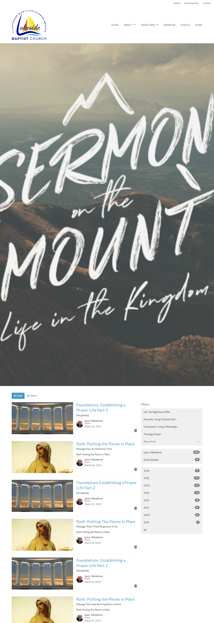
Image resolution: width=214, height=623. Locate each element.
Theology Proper (152, 434)
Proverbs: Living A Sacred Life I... (160, 419)
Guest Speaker (172, 459)
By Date (18, 395)
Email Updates (192, 3)
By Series (32, 395)
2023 (172, 492)
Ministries (149, 25)
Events (185, 24)
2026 (172, 470)
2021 (172, 507)
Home (115, 24)
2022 (172, 500)
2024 (172, 485)
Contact (207, 3)
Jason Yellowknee (172, 452)
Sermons (170, 24)
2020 (172, 515)
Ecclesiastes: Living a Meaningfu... (161, 426)
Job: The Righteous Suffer (157, 412)
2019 (172, 522)
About (130, 25)
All (145, 529)
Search (177, 3)
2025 (172, 478)
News (198, 24)
